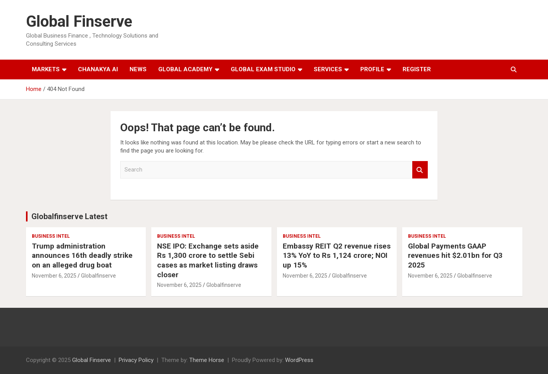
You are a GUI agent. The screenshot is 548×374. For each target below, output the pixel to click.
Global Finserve (79, 21)
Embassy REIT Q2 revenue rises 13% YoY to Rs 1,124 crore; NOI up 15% (337, 255)
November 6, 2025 (54, 276)
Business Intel (51, 236)
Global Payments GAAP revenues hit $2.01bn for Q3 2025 (455, 255)
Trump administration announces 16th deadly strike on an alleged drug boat (82, 255)
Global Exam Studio (263, 69)
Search (420, 169)
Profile (372, 69)
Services (328, 69)
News (138, 69)
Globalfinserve (98, 276)
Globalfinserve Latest (69, 216)
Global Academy (185, 69)
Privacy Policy (136, 360)
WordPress (299, 360)
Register (417, 69)
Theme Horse (206, 360)
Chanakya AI (98, 69)
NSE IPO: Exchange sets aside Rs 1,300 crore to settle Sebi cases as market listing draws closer (208, 260)
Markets (46, 69)
